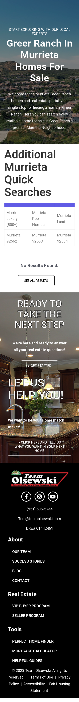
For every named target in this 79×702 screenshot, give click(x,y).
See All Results (36, 280)
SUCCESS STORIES (28, 561)
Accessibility (34, 684)
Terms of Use (41, 677)
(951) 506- (35, 509)
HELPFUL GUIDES (27, 660)
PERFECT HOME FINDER (33, 641)
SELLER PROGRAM (28, 615)
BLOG (16, 571)
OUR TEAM (21, 551)
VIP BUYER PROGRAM (31, 606)
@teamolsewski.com (43, 518)
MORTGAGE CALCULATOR (34, 651)
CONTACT (20, 580)
